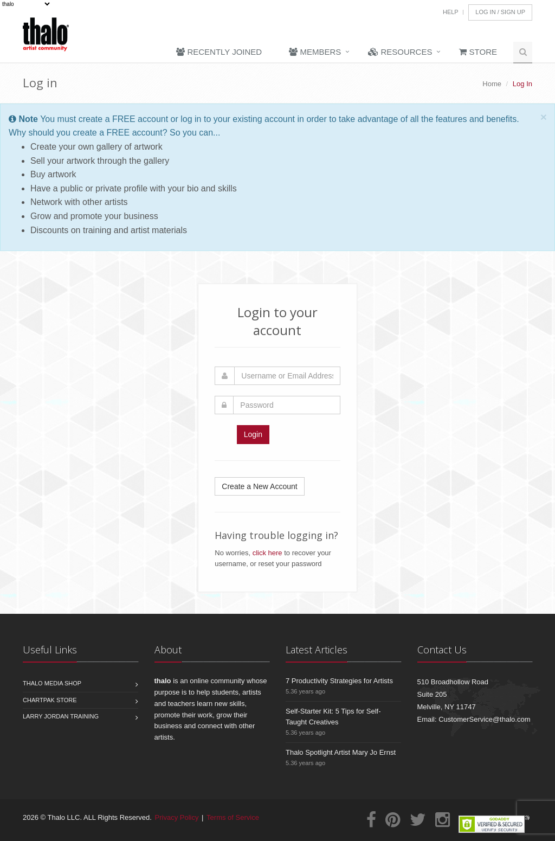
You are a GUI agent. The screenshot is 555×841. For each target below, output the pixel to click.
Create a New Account (259, 486)
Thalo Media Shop (52, 683)
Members (315, 51)
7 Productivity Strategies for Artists (339, 681)
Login (253, 434)
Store (478, 51)
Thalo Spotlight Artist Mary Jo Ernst (341, 752)
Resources (400, 51)
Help (451, 12)
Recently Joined (219, 51)
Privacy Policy (177, 817)
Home (491, 84)
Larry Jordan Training (61, 716)
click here (267, 553)
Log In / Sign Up (500, 12)
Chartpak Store (50, 700)
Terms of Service (232, 817)
